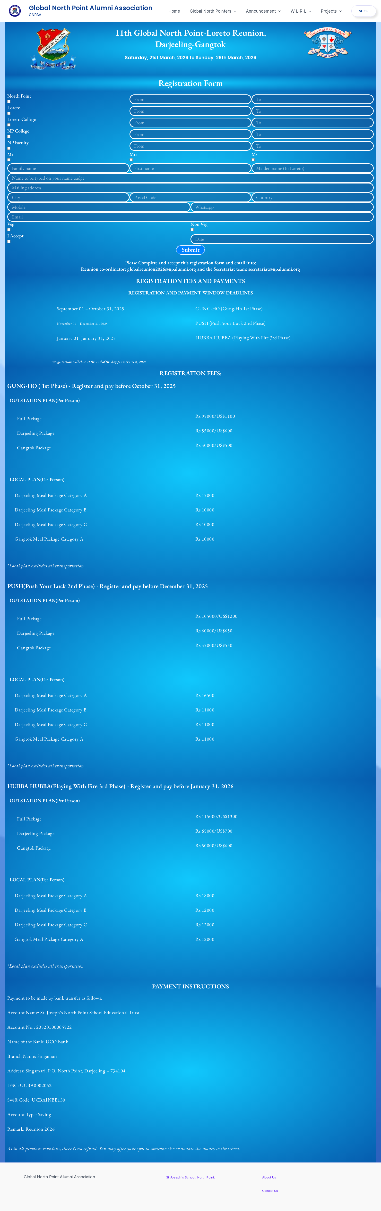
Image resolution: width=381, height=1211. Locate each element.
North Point (19, 95)
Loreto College (21, 119)
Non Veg (199, 224)
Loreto (13, 107)
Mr (10, 154)
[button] (218, 11)
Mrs (133, 154)
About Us (271, 1177)
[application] (238, 11)
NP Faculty (18, 142)
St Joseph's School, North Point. (190, 1177)
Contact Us (271, 1190)
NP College (18, 130)
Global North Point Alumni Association (90, 8)
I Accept (15, 235)
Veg (10, 224)
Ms (254, 154)
